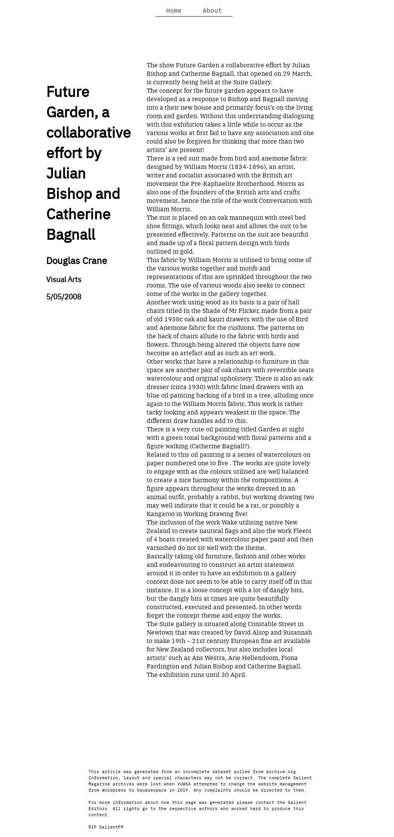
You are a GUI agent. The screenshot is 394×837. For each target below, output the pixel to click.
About (212, 10)
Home (174, 10)
